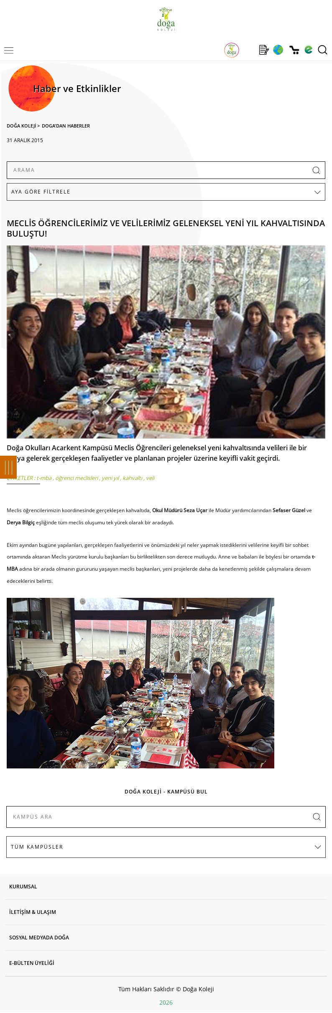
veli (150, 478)
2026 (166, 1002)
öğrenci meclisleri (76, 478)
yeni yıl (110, 478)
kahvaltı (132, 478)
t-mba (43, 478)
